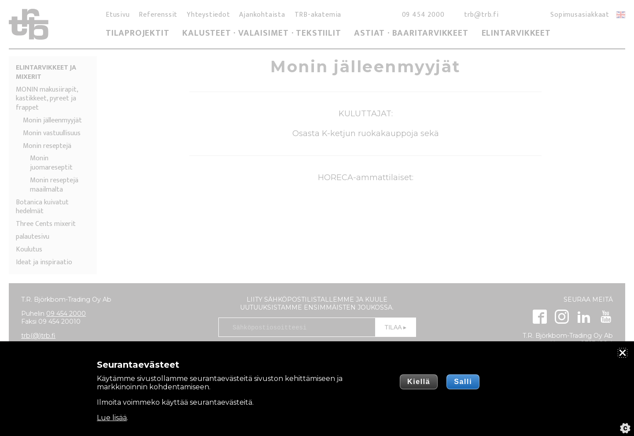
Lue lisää (112, 418)
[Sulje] (622, 352)
